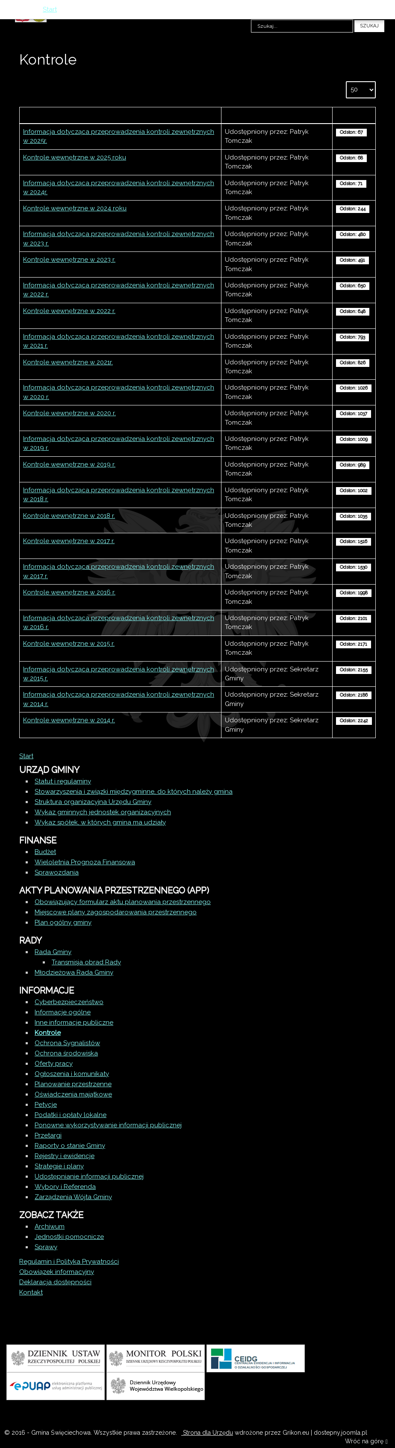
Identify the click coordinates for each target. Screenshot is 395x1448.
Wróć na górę (366, 1442)
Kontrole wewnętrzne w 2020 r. (69, 413)
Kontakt (31, 1292)
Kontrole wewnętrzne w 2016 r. (69, 592)
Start (26, 756)
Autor (276, 115)
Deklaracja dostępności (55, 1282)
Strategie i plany (59, 1166)
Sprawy (46, 1247)
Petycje (46, 1104)
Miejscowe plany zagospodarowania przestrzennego (116, 912)
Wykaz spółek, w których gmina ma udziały (100, 822)
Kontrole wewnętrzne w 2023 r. (69, 259)
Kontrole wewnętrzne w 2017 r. (69, 541)
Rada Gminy (53, 952)
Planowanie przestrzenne (73, 1084)
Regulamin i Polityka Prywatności (69, 1261)
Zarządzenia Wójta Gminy (73, 1197)
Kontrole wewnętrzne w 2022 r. (69, 311)
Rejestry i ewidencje (64, 1156)
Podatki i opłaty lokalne (70, 1115)
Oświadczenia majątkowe (73, 1094)
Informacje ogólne (63, 1012)
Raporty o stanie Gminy (70, 1146)
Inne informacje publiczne (74, 1022)
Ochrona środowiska (66, 1053)
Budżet (45, 852)
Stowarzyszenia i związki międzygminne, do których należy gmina (134, 791)
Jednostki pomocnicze (69, 1237)
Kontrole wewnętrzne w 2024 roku (75, 208)
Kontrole (48, 1033)
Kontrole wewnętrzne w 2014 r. (69, 720)
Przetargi (48, 1135)
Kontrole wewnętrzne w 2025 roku (74, 157)
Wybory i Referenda (65, 1187)
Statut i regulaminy (63, 781)
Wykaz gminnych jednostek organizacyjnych (103, 812)
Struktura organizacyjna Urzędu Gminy (93, 802)
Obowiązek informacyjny (56, 1272)
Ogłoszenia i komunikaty (72, 1074)
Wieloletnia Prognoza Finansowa (85, 862)
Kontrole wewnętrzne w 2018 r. (69, 516)
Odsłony (354, 115)
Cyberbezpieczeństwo (69, 1002)
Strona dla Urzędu (207, 1432)
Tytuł (120, 115)
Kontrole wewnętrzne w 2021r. (68, 362)
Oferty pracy (54, 1063)
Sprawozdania (57, 872)
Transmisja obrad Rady (86, 962)
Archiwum (50, 1226)
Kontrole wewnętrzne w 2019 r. (69, 464)
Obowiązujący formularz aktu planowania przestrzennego (123, 902)
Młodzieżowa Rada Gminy (74, 972)
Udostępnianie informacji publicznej (89, 1176)
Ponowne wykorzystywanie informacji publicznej (108, 1125)
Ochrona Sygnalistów (67, 1043)
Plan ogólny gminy (63, 922)
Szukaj (369, 26)
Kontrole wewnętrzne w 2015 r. (69, 643)
